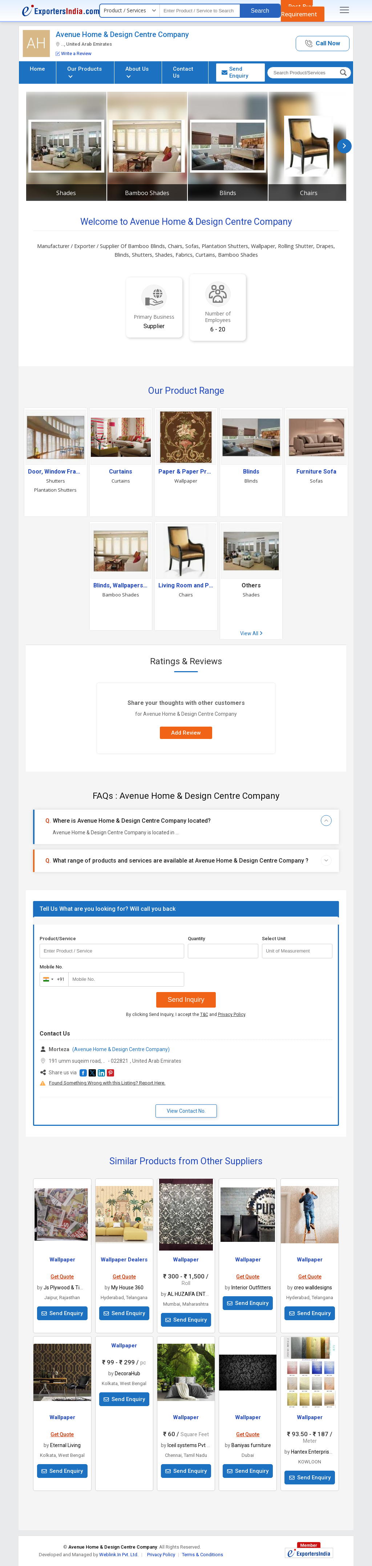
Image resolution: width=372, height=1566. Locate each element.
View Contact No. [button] (186, 1111)
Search (260, 11)
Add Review (186, 733)
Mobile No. (51, 967)
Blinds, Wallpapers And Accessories (121, 585)
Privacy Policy (231, 1014)
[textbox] (200, 10)
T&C (204, 1014)
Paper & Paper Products (186, 471)
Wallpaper (185, 481)
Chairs (309, 193)
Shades (66, 193)
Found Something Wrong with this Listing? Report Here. (107, 1083)
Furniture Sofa (316, 471)
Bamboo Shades (147, 193)
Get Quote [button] (62, 1277)
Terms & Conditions (202, 1554)
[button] (322, 43)
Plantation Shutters (55, 490)
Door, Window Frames (55, 471)
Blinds (227, 193)
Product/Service (58, 938)
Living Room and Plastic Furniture (186, 585)
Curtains (120, 471)
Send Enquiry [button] (235, 72)
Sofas (316, 481)
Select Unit (274, 938)
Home (37, 69)
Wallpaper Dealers (124, 1259)
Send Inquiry (185, 999)
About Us (137, 72)
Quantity (196, 938)
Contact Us (183, 72)
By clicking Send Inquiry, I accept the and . (186, 1014)
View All (251, 633)
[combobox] (52, 979)
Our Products (84, 72)
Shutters (55, 481)
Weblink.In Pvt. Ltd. (118, 1554)
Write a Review (74, 53)
